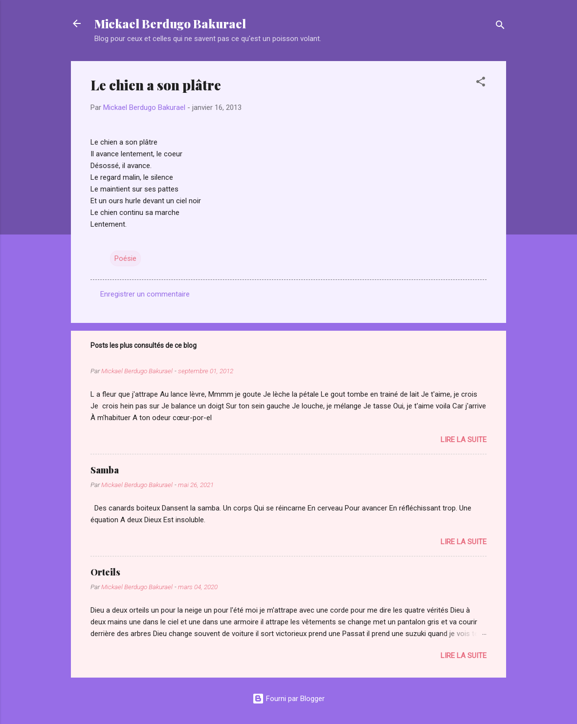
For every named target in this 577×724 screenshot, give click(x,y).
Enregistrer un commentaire (145, 294)
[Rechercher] (500, 27)
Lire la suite (464, 439)
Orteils (105, 572)
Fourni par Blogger (288, 698)
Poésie (125, 258)
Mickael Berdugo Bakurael (170, 23)
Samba (104, 470)
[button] (481, 83)
